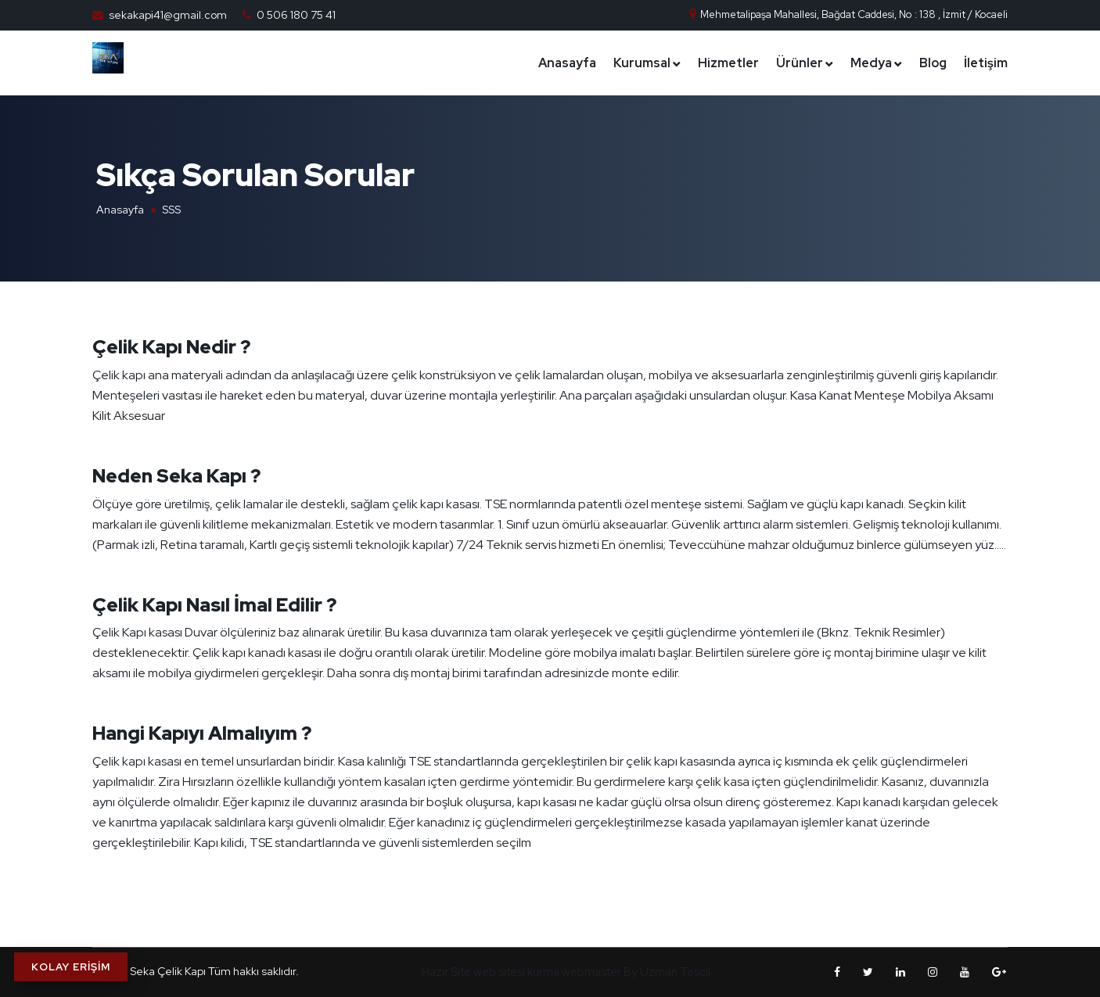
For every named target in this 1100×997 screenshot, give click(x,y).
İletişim (986, 63)
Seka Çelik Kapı (169, 971)
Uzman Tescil (675, 972)
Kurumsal (641, 63)
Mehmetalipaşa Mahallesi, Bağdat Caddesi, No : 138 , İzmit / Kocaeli (848, 14)
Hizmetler (728, 63)
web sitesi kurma (516, 972)
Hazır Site (446, 972)
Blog (933, 63)
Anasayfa (567, 63)
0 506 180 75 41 (296, 15)
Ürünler (799, 63)
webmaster (591, 972)
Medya (871, 63)
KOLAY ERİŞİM (70, 967)
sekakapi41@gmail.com (168, 15)
